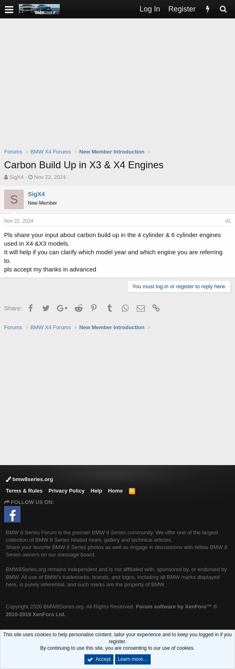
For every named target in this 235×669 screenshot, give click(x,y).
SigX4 (16, 177)
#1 (228, 221)
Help (96, 491)
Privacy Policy (67, 491)
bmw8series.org (29, 479)
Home (115, 491)
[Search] (223, 9)
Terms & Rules (24, 491)
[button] (9, 9)
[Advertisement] (119, 88)
